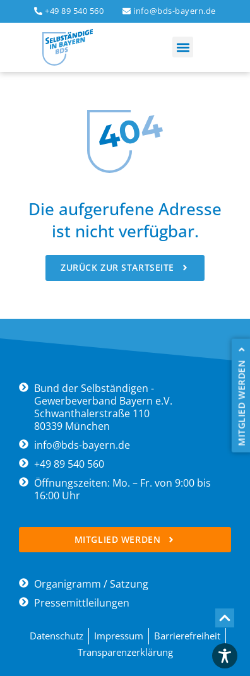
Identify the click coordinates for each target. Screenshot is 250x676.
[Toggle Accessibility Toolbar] (225, 656)
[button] (182, 47)
